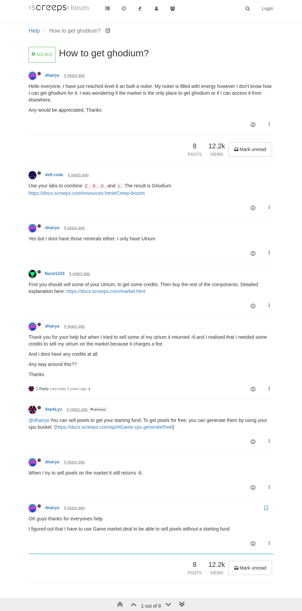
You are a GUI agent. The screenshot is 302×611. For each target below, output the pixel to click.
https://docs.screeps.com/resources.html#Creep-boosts (87, 193)
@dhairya (98, 409)
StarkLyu (53, 409)
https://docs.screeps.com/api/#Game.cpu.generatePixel (114, 427)
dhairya (52, 75)
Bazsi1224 (55, 273)
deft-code (54, 174)
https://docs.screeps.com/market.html (105, 291)
